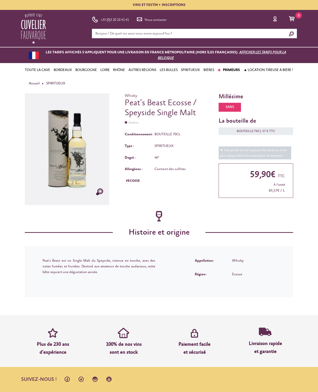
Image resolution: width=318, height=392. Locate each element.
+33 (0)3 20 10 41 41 (110, 19)
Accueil (34, 83)
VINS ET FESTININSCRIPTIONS (159, 5)
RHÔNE (119, 70)
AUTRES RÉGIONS (142, 70)
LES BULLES (169, 70)
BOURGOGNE (86, 70)
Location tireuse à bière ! (268, 70)
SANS (230, 107)
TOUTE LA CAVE (37, 70)
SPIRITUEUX (190, 70)
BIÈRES (208, 70)
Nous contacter (151, 19)
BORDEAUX (63, 70)
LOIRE (105, 70)
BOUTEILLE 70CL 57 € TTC (253, 131)
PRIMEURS (228, 70)
